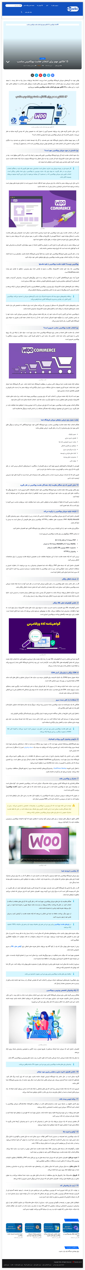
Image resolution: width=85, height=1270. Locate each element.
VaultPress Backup (60, 768)
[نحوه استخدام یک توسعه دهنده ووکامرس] (14, 1227)
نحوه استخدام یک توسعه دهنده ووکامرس (14, 1235)
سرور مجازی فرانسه (18, 1265)
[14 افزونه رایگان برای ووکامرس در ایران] (71, 1227)
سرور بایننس (6, 1265)
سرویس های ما (54, 5)
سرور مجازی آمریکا (28, 1265)
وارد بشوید (62, 1251)
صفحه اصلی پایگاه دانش (29, 5)
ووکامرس (52, 24)
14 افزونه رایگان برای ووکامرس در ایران (71, 1235)
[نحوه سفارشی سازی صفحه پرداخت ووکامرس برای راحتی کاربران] (52, 1227)
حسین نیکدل (57, 65)
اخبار (47, 5)
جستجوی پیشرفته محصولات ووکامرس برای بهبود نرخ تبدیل (34, 1235)
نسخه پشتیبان (28, 747)
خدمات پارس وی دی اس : (58, 1265)
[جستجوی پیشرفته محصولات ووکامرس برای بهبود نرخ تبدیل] (33, 1227)
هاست (11, 1265)
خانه (56, 24)
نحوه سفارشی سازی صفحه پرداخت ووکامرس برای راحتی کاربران (52, 1235)
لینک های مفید (28, 12)
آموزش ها (40, 5)
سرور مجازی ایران (37, 1265)
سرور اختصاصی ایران (46, 1265)
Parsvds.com (77, 1262)
